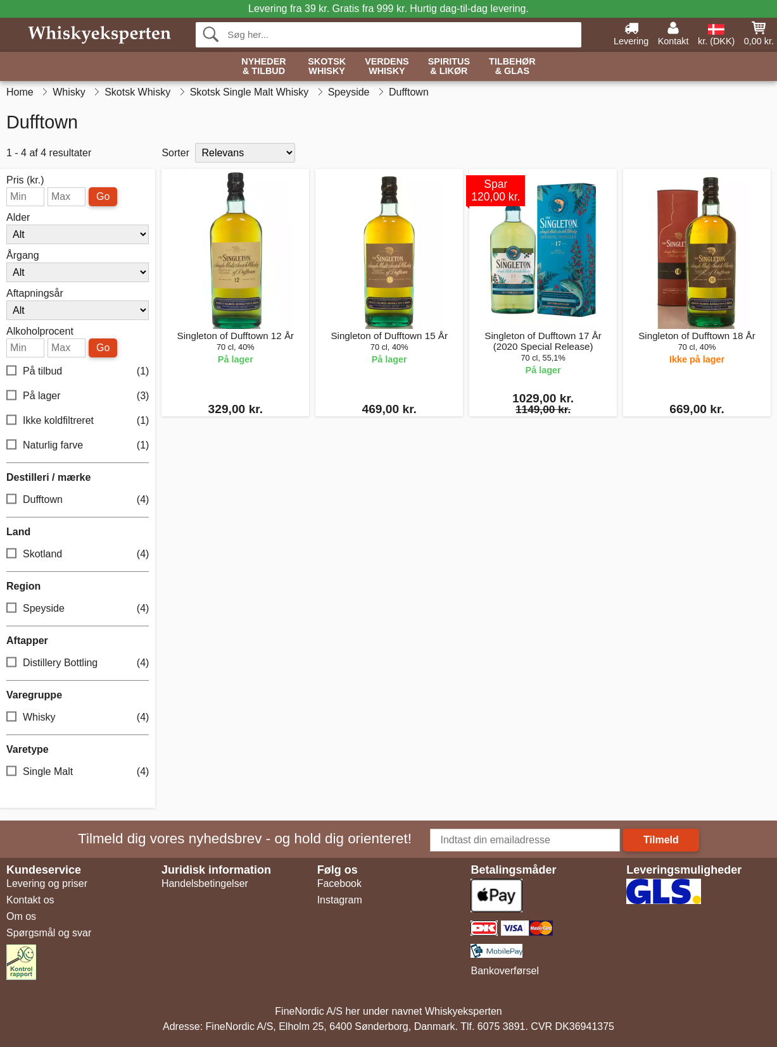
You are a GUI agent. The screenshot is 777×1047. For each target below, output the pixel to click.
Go (103, 196)
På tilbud (77, 372)
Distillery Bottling (77, 663)
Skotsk (327, 66)
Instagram (339, 900)
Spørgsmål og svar (48, 932)
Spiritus (449, 66)
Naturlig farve (77, 446)
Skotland (77, 554)
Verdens (387, 66)
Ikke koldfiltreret (77, 421)
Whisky (77, 718)
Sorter (175, 152)
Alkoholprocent (39, 331)
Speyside (77, 609)
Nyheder (263, 66)
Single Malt (77, 772)
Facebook (339, 883)
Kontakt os (30, 900)
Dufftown (77, 500)
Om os (21, 916)
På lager (77, 396)
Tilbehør (512, 66)
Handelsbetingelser (204, 883)
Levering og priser (46, 883)
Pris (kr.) (25, 180)
